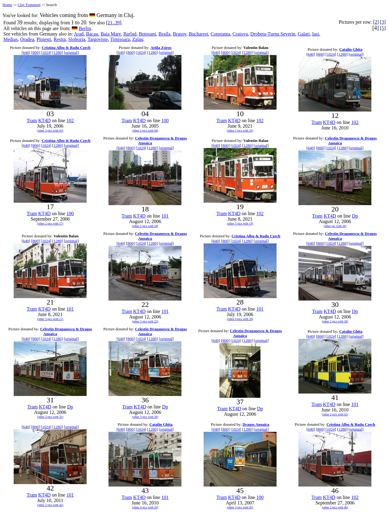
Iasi (315, 33)
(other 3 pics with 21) (50, 319)
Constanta (220, 33)
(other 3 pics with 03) (50, 130)
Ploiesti (43, 39)
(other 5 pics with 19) (240, 223)
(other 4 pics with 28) (240, 319)
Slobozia (76, 39)
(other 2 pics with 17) (50, 223)
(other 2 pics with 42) (50, 505)
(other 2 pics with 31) (50, 416)
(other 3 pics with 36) (145, 416)
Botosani (147, 33)
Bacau (92, 33)
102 (70, 120)
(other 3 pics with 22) (145, 321)
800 (36, 52)
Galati (304, 33)
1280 (57, 52)
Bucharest (198, 33)
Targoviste (98, 39)
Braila (164, 33)
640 (26, 52)
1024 (46, 52)
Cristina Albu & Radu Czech (66, 47)
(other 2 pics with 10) (240, 130)
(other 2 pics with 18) (145, 226)
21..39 (114, 22)
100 (165, 120)
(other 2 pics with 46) (335, 507)
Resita (59, 39)
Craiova (240, 33)
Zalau (137, 39)
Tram (32, 120)
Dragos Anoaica (256, 424)
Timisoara (120, 39)
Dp (355, 215)
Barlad (129, 33)
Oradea (27, 39)
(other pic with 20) (335, 226)
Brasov (179, 33)
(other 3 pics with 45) (240, 507)
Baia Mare (111, 33)
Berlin (85, 28)
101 (165, 215)
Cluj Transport (29, 4)
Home (7, 4)
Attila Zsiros (160, 47)
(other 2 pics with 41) (335, 414)
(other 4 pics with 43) (145, 507)
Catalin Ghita (350, 49)
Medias (10, 39)
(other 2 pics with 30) (335, 321)
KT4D (44, 120)
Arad (79, 33)
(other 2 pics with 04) (145, 130)
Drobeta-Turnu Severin (272, 33)
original (71, 52)
